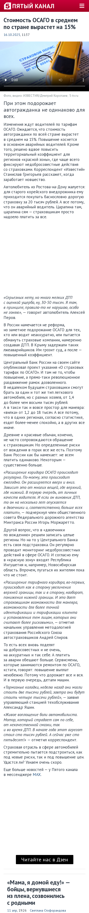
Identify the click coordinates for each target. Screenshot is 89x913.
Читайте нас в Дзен (44, 859)
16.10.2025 (12, 35)
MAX (37, 774)
